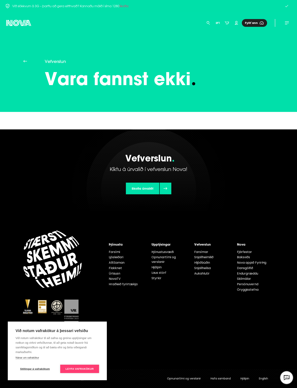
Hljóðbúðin (202, 262)
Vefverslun (202, 244)
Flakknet (115, 268)
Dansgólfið (245, 268)
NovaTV (115, 278)
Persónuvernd (247, 284)
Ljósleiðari (116, 257)
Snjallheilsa (202, 268)
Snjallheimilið (203, 257)
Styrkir (156, 278)
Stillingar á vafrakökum (35, 368)
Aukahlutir (202, 273)
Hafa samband (221, 378)
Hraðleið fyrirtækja (123, 284)
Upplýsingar (161, 244)
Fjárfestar (244, 252)
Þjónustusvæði (163, 252)
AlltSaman (117, 262)
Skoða (123, 6)
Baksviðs (243, 257)
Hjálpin (157, 267)
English (263, 378)
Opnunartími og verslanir (164, 259)
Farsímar (201, 252)
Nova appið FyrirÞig (251, 262)
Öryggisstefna (248, 289)
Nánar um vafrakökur (27, 357)
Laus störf (159, 272)
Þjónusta (116, 244)
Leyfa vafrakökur (80, 368)
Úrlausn (114, 273)
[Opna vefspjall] (286, 377)
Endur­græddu (247, 273)
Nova (241, 244)
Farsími (114, 252)
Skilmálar (244, 278)
